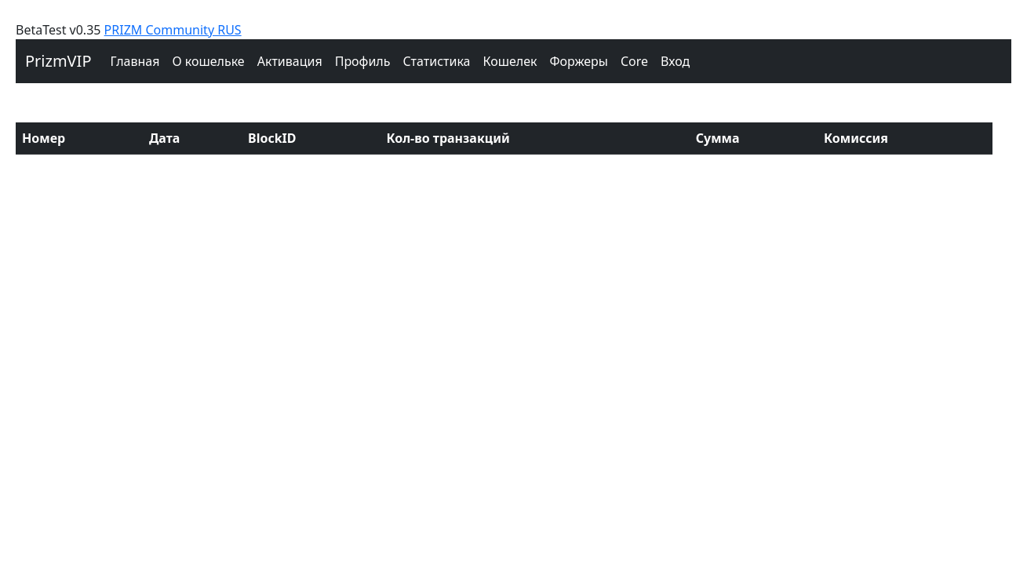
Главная (135, 61)
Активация (289, 61)
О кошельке (208, 61)
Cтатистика (436, 61)
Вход (675, 61)
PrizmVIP (58, 60)
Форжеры (579, 61)
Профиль (363, 61)
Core (634, 61)
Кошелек (510, 61)
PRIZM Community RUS (173, 29)
